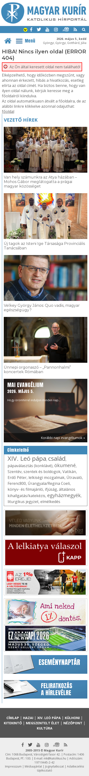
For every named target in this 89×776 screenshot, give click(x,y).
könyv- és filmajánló (25, 489)
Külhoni (72, 718)
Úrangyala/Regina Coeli (49, 483)
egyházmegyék (64, 495)
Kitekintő (13, 723)
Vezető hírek (20, 120)
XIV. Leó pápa (27, 458)
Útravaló (74, 477)
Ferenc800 (17, 483)
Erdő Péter (17, 477)
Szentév (15, 471)
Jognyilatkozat (54, 766)
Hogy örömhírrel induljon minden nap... (34, 391)
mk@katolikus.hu (55, 758)
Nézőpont (72, 723)
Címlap (12, 718)
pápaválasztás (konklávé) (30, 465)
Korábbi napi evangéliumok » (63, 437)
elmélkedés (50, 501)
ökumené (65, 465)
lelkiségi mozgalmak (46, 477)
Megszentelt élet (42, 723)
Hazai (28, 718)
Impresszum (13, 766)
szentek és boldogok (42, 471)
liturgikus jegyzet (23, 501)
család (57, 458)
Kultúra (44, 728)
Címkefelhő (18, 450)
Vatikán (69, 471)
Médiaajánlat (33, 766)
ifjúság (51, 489)
